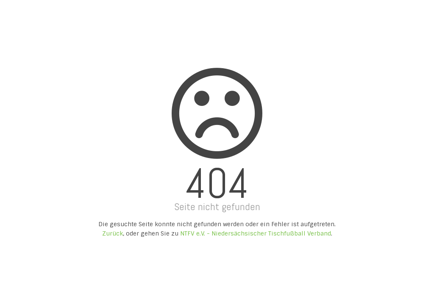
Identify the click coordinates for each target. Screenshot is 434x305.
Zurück (112, 233)
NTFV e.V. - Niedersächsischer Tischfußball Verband (255, 233)
